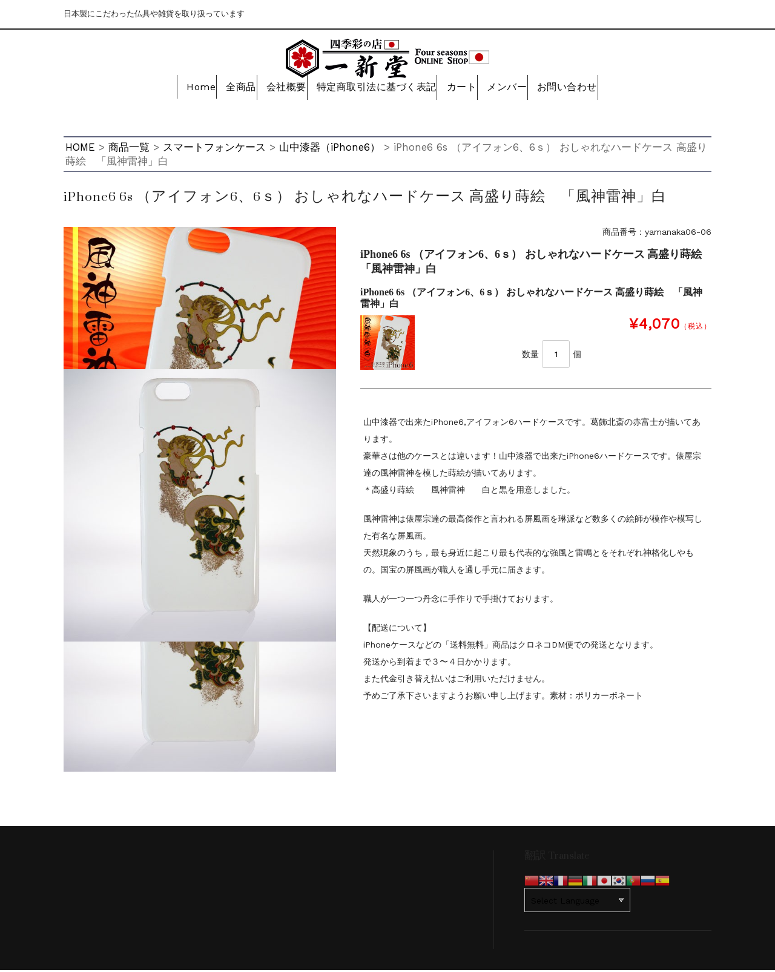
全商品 (229, 89)
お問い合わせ (579, 89)
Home (181, 89)
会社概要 (282, 89)
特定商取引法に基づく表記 (374, 89)
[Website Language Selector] (577, 902)
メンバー (514, 89)
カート (462, 89)
